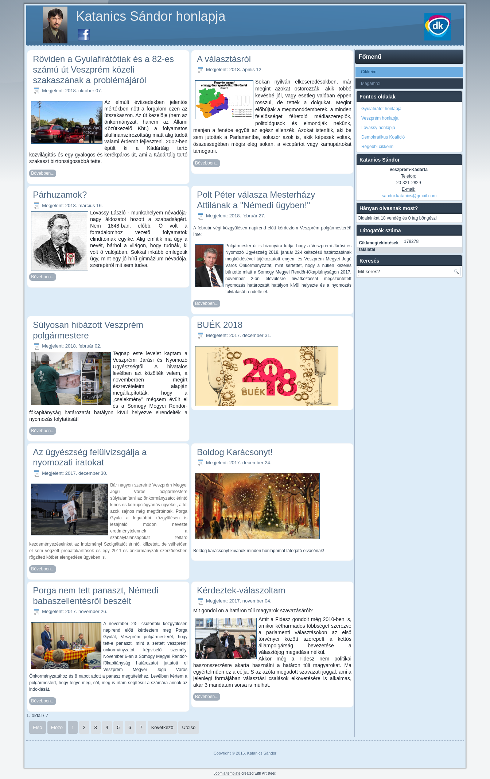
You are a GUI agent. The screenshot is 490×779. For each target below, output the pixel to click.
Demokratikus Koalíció (383, 137)
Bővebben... (42, 173)
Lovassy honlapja (378, 127)
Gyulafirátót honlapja (381, 108)
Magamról (370, 83)
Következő (162, 727)
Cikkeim (369, 71)
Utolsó (188, 727)
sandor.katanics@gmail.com (409, 195)
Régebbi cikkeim (377, 146)
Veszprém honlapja (379, 118)
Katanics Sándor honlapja (150, 16)
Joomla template (227, 773)
